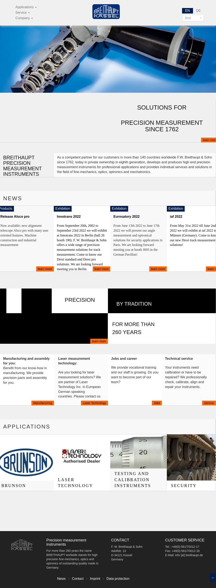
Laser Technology (94, 403)
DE (198, 10)
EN (187, 10)
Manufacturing (42, 403)
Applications (26, 7)
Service (22, 12)
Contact (78, 578)
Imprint (95, 578)
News (61, 578)
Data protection (118, 578)
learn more (99, 341)
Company (24, 18)
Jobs (157, 403)
